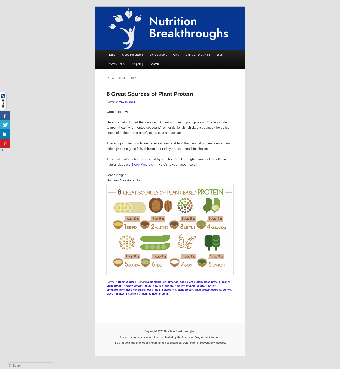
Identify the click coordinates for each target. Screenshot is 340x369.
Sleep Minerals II (132, 54)
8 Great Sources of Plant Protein (149, 94)
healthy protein (133, 285)
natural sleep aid (163, 285)
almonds (173, 281)
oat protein (154, 289)
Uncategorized (127, 281)
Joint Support (158, 54)
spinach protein (138, 293)
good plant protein (191, 281)
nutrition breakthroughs (189, 285)
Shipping (137, 64)
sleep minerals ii (116, 293)
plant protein (185, 289)
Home (111, 54)
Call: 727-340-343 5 (197, 54)
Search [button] (154, 64)
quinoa (227, 289)
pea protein (169, 289)
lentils (147, 285)
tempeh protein (158, 293)
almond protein (156, 281)
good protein (212, 281)
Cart (176, 54)
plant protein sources (208, 289)
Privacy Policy (116, 64)
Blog (220, 54)
